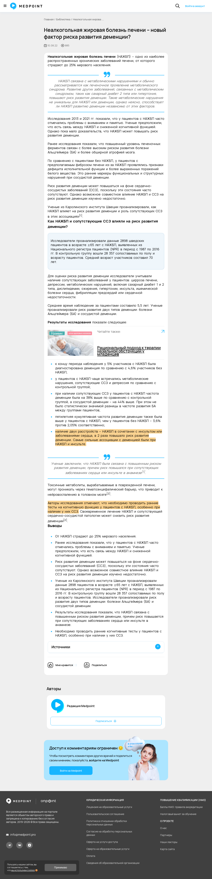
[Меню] (5, 6)
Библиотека (63, 19)
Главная (49, 19)
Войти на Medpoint (71, 770)
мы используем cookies (23, 870)
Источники (60, 646)
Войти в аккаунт (195, 6)
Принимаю (60, 867)
